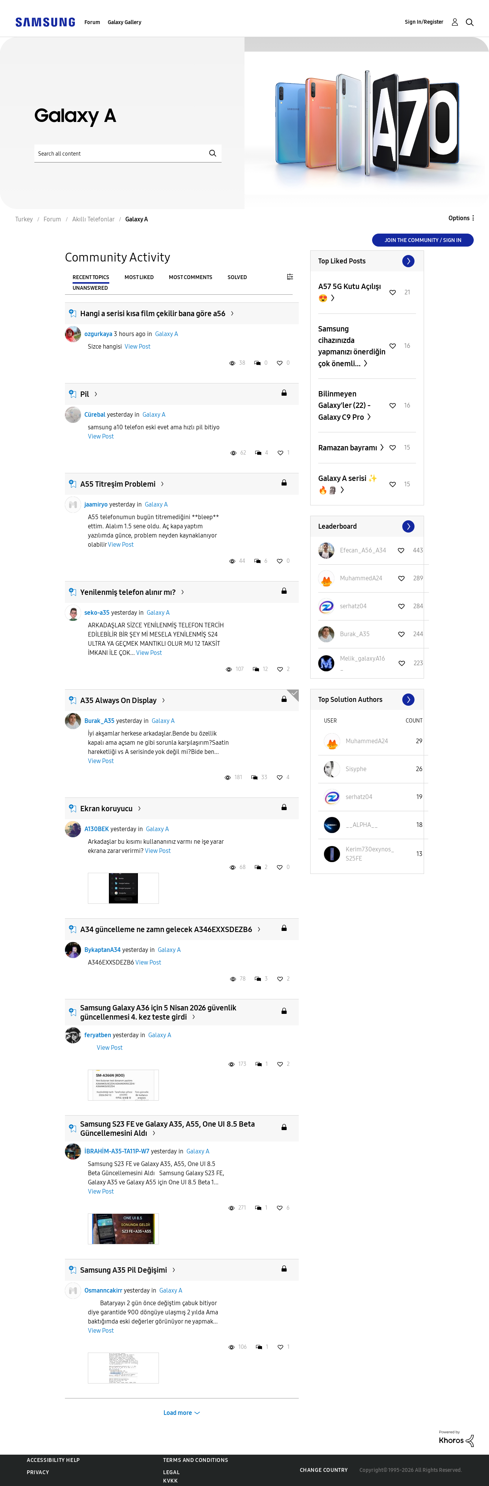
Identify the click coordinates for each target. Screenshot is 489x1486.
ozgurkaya (98, 334)
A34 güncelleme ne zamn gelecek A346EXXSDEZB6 (166, 929)
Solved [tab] (237, 277)
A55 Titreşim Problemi (117, 484)
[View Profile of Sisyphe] (356, 769)
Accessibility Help (53, 1460)
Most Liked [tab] (139, 277)
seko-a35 (97, 612)
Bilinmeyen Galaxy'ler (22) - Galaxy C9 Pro (344, 405)
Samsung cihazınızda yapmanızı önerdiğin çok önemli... (351, 346)
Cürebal (94, 414)
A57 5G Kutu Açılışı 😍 (349, 292)
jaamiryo (96, 504)
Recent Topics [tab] (91, 277)
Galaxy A (166, 334)
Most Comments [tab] (190, 277)
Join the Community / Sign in (423, 240)
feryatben (97, 1035)
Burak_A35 (99, 720)
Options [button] (459, 218)
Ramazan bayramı (348, 447)
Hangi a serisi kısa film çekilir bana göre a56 (152, 313)
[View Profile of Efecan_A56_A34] (363, 550)
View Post (138, 346)
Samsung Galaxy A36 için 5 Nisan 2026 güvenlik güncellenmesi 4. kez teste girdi (158, 1012)
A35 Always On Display (118, 700)
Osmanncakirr (103, 1290)
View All (367, 261)
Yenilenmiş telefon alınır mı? (128, 592)
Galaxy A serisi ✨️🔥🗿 (347, 484)
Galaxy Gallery (124, 22)
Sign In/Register (424, 22)
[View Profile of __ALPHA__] (362, 824)
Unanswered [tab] (90, 288)
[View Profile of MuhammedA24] (361, 578)
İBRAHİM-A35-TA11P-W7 (116, 1151)
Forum (92, 22)
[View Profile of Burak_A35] (355, 634)
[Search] (128, 153)
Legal (171, 1472)
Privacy (38, 1472)
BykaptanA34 (102, 949)
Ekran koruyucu (106, 808)
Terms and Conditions (195, 1460)
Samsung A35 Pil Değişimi (123, 1270)
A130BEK (96, 829)
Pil (84, 394)
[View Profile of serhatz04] (353, 606)
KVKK (170, 1481)
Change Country (324, 1470)
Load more (178, 1412)
